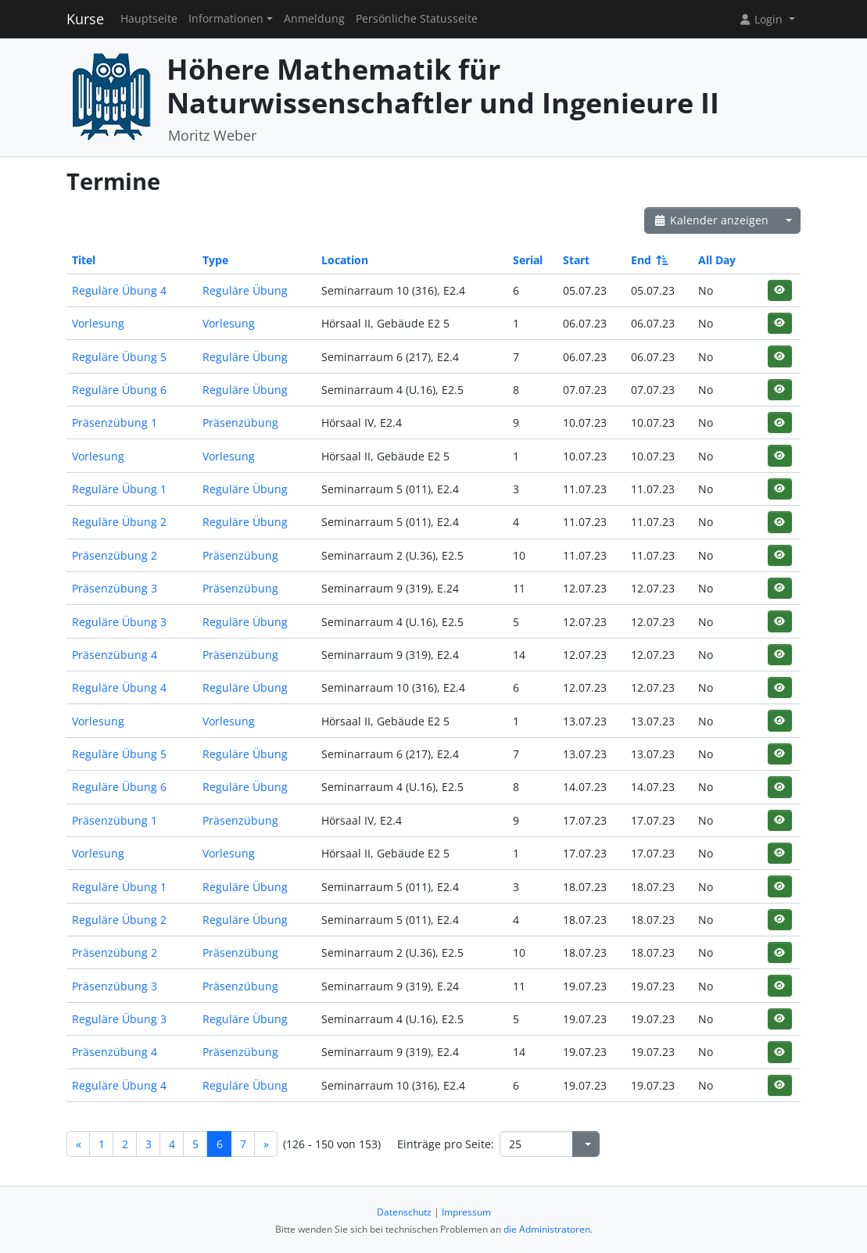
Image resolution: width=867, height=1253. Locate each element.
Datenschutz (404, 1212)
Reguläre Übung (245, 290)
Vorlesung (98, 323)
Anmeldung (314, 19)
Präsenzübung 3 (114, 588)
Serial (528, 259)
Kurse (85, 18)
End (648, 260)
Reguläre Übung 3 (119, 621)
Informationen (225, 19)
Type (215, 259)
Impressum (466, 1212)
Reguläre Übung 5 (119, 356)
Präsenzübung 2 (114, 555)
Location (344, 259)
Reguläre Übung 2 (119, 521)
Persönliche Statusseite (417, 19)
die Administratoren (546, 1229)
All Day (717, 259)
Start (576, 259)
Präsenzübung (240, 422)
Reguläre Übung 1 (119, 489)
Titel (83, 259)
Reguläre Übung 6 (119, 389)
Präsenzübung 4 (114, 654)
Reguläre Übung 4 (119, 290)
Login (762, 19)
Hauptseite (148, 19)
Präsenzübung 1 (114, 422)
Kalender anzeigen (710, 220)
